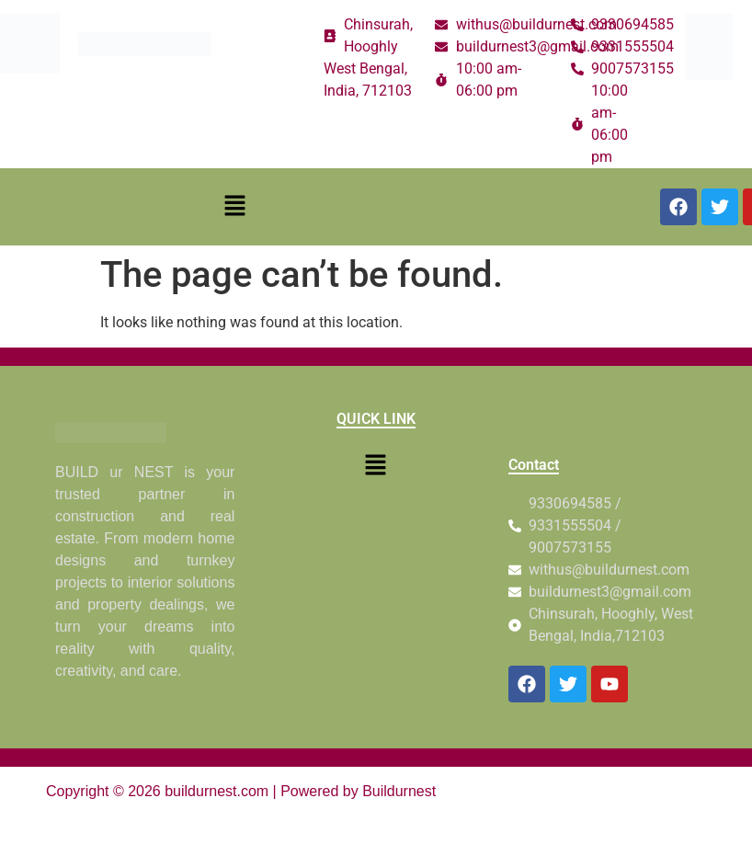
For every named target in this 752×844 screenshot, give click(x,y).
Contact (533, 464)
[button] (235, 207)
